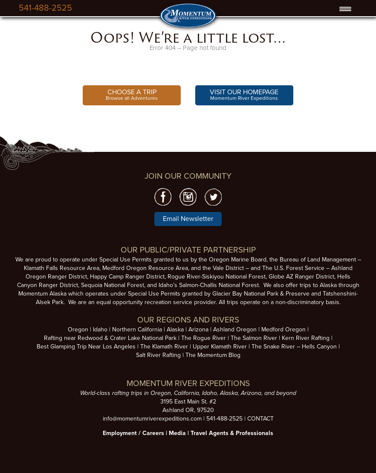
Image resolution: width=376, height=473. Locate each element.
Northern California (137, 329)
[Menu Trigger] (345, 8)
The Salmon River (254, 338)
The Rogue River (203, 338)
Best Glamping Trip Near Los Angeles (86, 346)
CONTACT (260, 418)
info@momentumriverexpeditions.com (152, 418)
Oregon (78, 329)
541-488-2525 (45, 8)
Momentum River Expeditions (244, 94)
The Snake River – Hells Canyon (294, 346)
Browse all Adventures (132, 94)
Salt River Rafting (158, 355)
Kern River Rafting (306, 338)
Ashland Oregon (235, 329)
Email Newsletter (188, 219)
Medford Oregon (283, 329)
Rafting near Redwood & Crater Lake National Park (110, 338)
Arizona (198, 329)
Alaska (175, 329)
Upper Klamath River (220, 346)
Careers (153, 433)
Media (177, 433)
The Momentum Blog (212, 355)
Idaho (100, 329)
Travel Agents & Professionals (232, 433)
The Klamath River (164, 346)
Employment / (122, 433)
